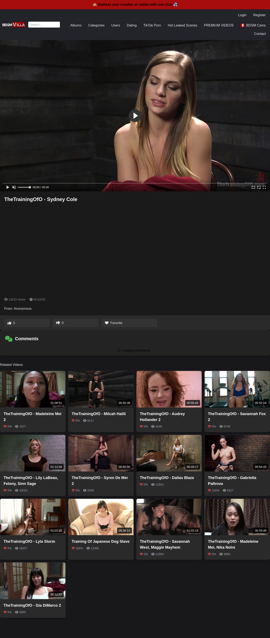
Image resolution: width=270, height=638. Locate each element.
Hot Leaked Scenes (182, 25)
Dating (131, 25)
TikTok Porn (152, 25)
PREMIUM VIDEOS (219, 25)
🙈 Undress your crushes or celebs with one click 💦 (135, 4)
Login (242, 15)
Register (259, 15)
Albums (75, 25)
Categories (96, 25)
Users (115, 25)
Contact (260, 34)
